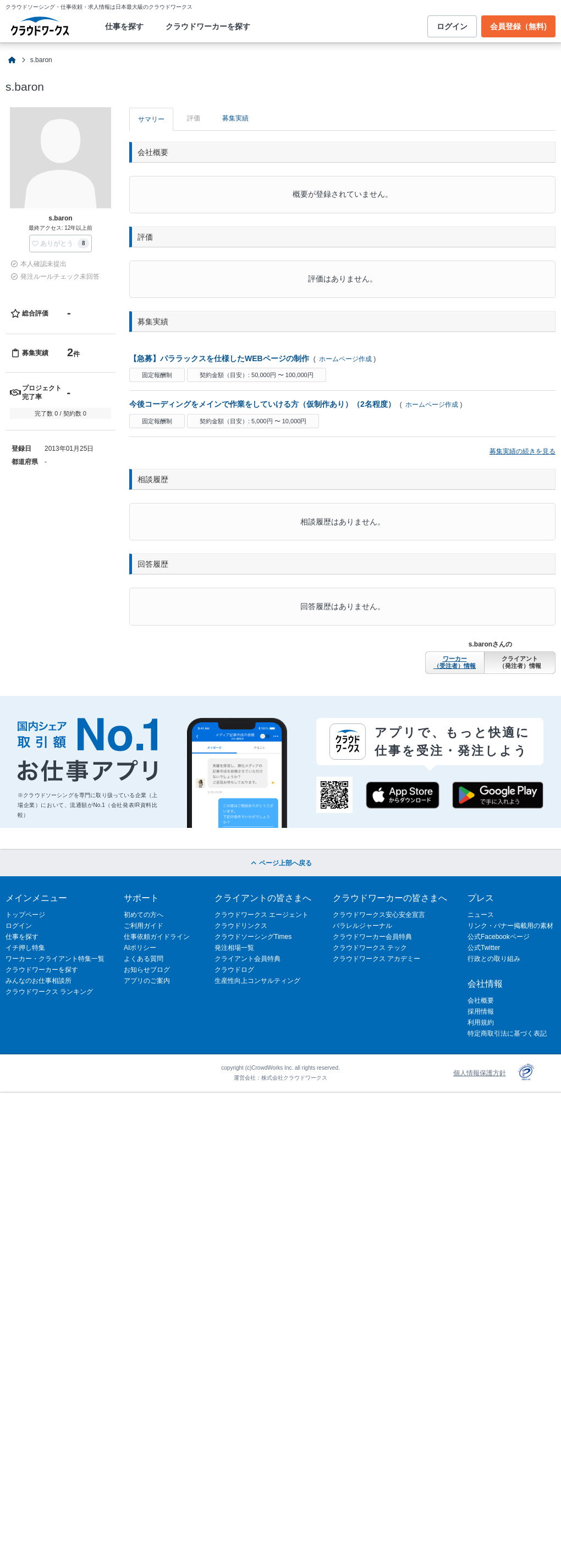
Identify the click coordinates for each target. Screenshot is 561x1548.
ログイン (452, 26)
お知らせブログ (147, 970)
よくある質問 (143, 959)
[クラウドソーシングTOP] (12, 60)
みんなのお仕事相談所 (39, 981)
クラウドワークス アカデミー (376, 959)
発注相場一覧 (234, 948)
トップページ (25, 915)
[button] (60, 243)
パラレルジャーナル (362, 926)
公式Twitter (484, 948)
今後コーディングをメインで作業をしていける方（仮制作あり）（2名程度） (262, 404)
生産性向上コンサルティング (257, 981)
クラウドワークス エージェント (262, 915)
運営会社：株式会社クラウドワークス (280, 1078)
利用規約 (481, 1022)
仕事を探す (124, 26)
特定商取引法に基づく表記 (507, 1033)
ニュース (481, 915)
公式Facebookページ (499, 937)
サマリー (151, 119)
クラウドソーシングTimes (253, 937)
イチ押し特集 (25, 948)
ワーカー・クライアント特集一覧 (55, 959)
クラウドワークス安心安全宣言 (379, 915)
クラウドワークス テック (370, 948)
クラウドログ (234, 970)
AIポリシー (140, 948)
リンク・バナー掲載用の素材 (510, 926)
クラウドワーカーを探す (208, 26)
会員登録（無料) (518, 26)
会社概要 (481, 1000)
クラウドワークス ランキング (49, 992)
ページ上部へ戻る (280, 863)
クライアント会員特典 (247, 959)
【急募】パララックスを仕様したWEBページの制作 (219, 358)
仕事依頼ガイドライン (157, 937)
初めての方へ (143, 915)
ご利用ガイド (143, 926)
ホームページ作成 (345, 359)
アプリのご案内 (147, 981)
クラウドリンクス (241, 926)
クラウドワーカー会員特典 (372, 937)
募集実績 (235, 118)
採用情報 (481, 1011)
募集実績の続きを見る (523, 451)
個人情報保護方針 (479, 1073)
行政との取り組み (494, 959)
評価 (193, 118)
